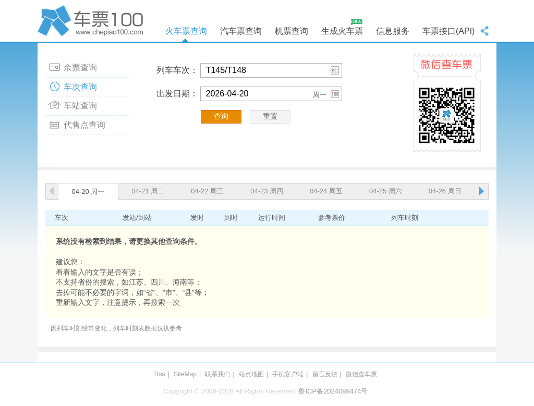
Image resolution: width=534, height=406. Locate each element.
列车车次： (177, 70)
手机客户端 (288, 374)
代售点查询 (84, 124)
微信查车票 (361, 374)
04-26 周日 (445, 191)
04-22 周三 (207, 191)
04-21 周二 (147, 191)
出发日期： (177, 93)
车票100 (92, 20)
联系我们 (217, 374)
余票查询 (80, 67)
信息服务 (392, 31)
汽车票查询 (241, 31)
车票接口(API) (448, 31)
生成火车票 (342, 31)
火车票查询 (186, 31)
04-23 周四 (266, 191)
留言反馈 (324, 374)
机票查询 (291, 31)
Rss (159, 374)
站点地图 (251, 374)
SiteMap (185, 374)
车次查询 (80, 86)
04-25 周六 (385, 191)
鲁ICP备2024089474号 (333, 391)
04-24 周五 (326, 191)
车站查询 (80, 105)
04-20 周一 (88, 191)
